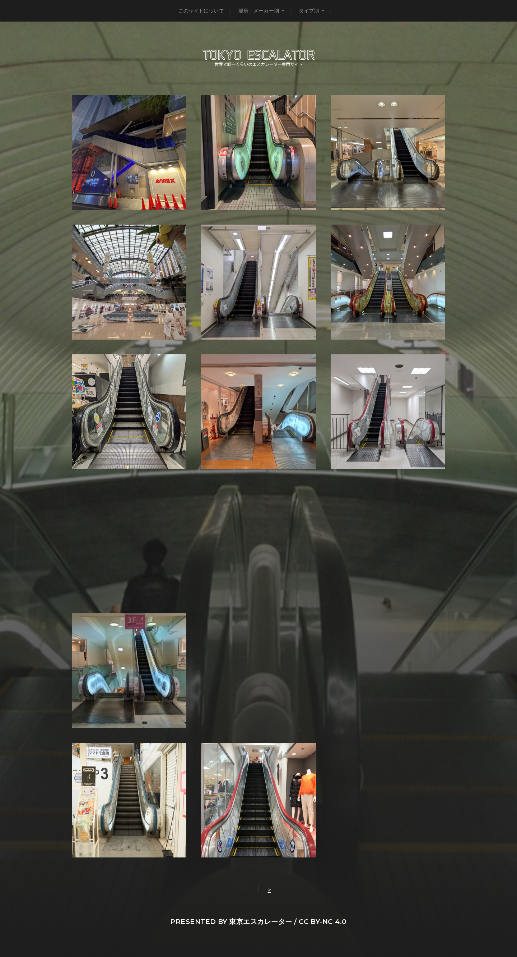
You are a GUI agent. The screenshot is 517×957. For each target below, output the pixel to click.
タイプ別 (309, 11)
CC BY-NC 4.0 (323, 921)
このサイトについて (201, 11)
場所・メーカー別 (258, 11)
